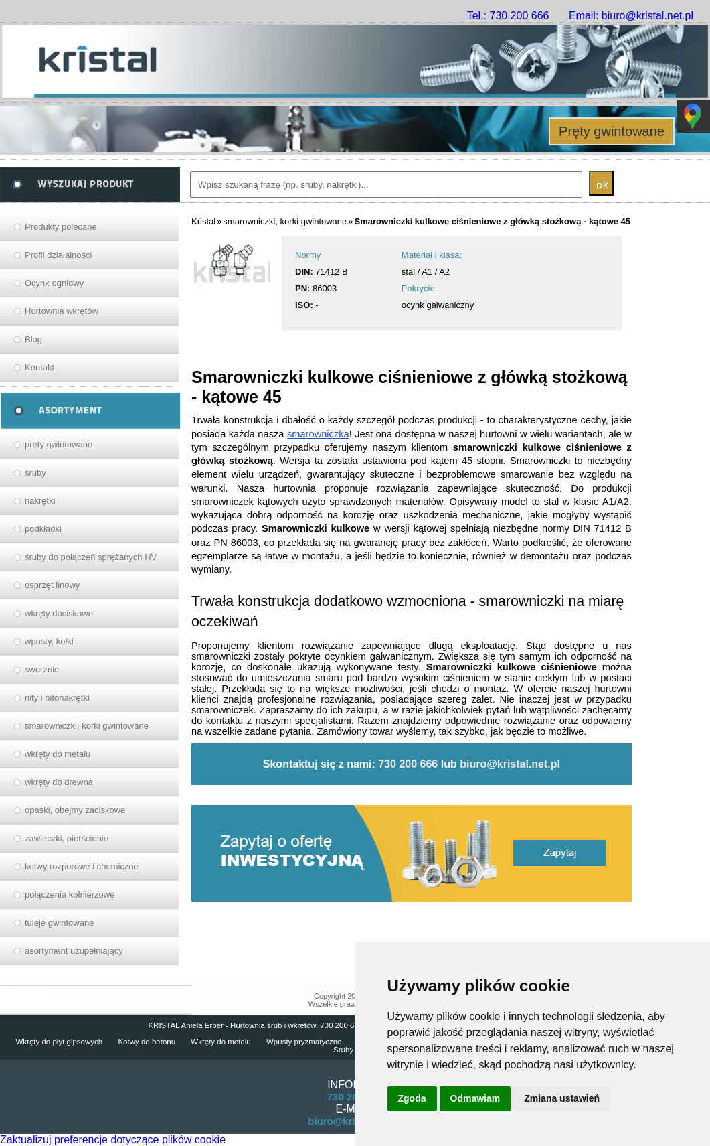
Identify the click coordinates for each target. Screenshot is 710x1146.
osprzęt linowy (52, 585)
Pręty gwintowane (611, 131)
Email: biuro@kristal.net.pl (631, 15)
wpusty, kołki (49, 641)
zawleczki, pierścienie (66, 838)
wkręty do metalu (57, 754)
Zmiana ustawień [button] (562, 1098)
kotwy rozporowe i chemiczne (82, 866)
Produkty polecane (61, 227)
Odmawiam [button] (475, 1098)
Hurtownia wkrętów (61, 311)
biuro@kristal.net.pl (510, 764)
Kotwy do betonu (146, 1041)
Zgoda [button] (412, 1098)
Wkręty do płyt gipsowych (58, 1041)
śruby (35, 473)
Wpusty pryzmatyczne (303, 1041)
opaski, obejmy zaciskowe (75, 810)
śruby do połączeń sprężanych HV (91, 557)
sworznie (42, 669)
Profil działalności (58, 255)
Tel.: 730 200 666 (508, 15)
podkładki (43, 529)
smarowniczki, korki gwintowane (87, 726)
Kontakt (39, 367)
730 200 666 (408, 764)
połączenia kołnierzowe (69, 894)
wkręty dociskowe (59, 613)
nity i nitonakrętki (57, 698)
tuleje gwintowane (59, 923)
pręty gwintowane (58, 444)
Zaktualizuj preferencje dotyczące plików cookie (113, 1139)
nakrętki (40, 501)
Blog (33, 339)
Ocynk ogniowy (54, 283)
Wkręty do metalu (220, 1041)
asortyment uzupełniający (74, 951)
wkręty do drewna (59, 782)
